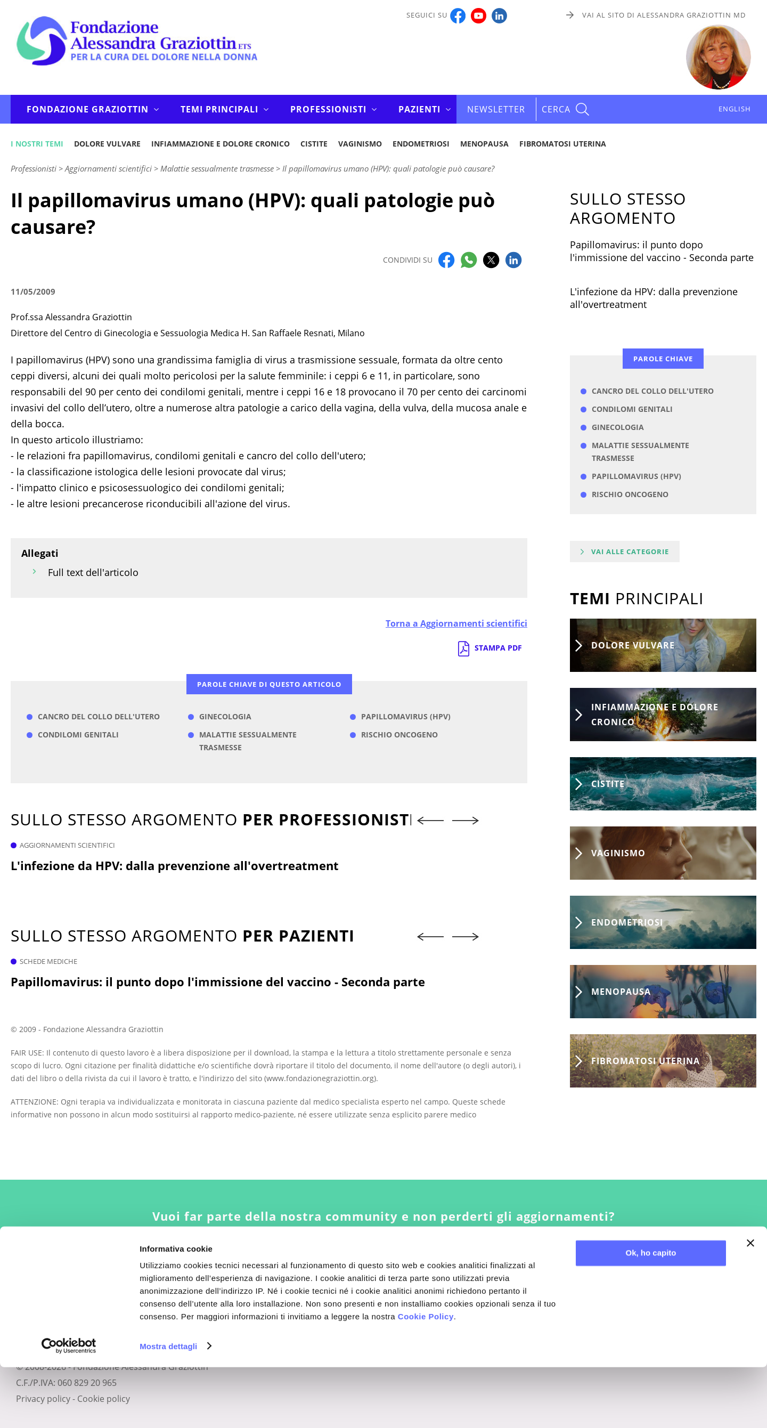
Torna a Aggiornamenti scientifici (456, 623)
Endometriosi (421, 144)
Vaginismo (360, 144)
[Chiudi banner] (750, 1304)
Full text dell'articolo (93, 572)
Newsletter (496, 109)
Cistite (314, 144)
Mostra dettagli (168, 1406)
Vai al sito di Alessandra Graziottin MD (664, 15)
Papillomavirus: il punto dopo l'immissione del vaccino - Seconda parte (218, 981)
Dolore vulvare (107, 144)
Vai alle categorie (630, 551)
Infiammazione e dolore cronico (220, 144)
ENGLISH (735, 108)
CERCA (556, 109)
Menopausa (484, 144)
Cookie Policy (426, 1377)
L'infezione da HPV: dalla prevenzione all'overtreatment (175, 865)
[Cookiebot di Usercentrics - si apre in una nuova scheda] (69, 1407)
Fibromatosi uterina (562, 144)
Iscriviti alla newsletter (384, 1267)
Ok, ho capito (650, 1314)
